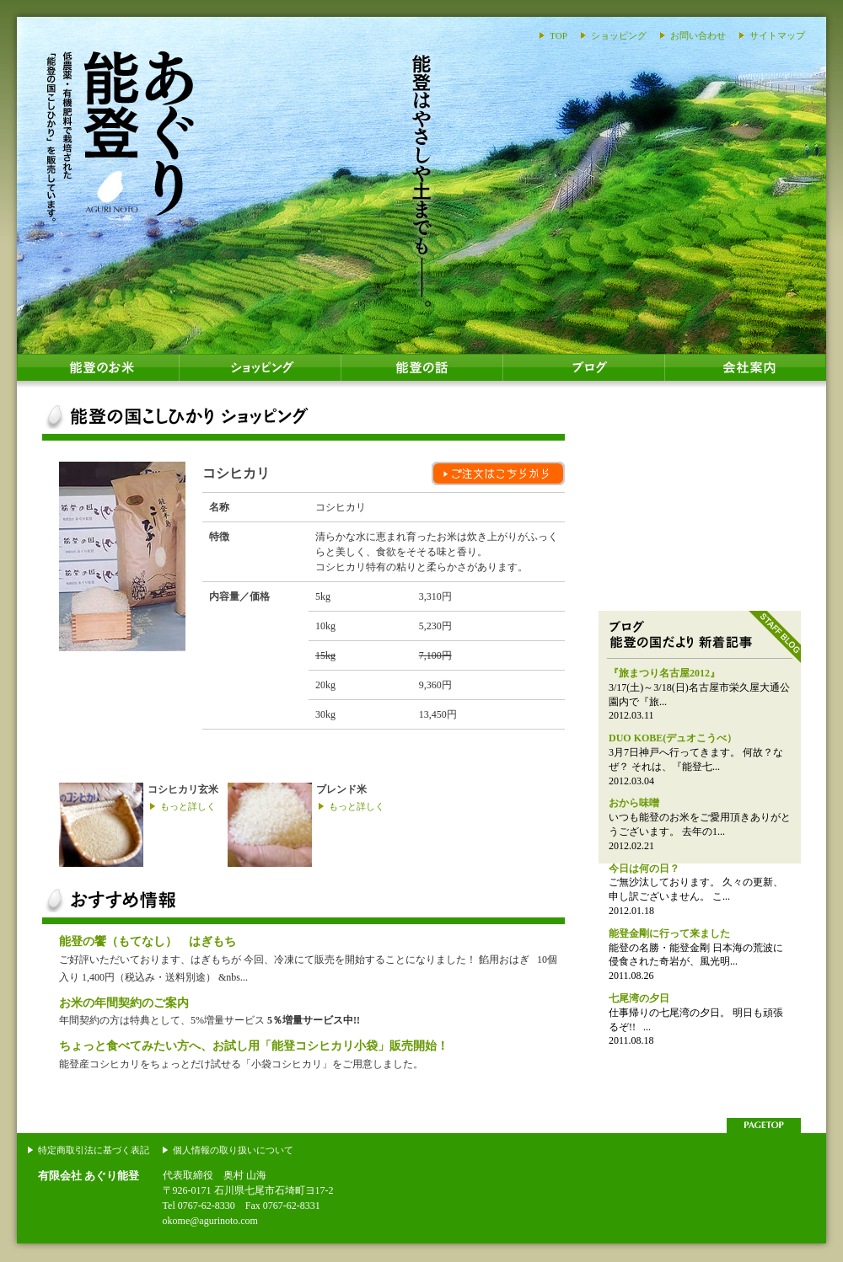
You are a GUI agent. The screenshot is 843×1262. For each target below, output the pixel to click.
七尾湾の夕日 (639, 998)
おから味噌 (634, 803)
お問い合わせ (698, 35)
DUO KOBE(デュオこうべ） (673, 738)
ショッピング (619, 35)
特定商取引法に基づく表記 (93, 1150)
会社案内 (745, 371)
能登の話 (421, 371)
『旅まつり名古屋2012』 (664, 673)
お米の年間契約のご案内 (124, 1002)
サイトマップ (777, 35)
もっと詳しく (188, 806)
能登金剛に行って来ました (669, 933)
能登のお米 (98, 371)
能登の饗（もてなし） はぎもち (147, 941)
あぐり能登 (120, 134)
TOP (558, 35)
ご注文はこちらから (498, 473)
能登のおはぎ (700, 501)
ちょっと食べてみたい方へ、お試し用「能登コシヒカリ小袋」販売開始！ (253, 1045)
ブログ (583, 371)
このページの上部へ (764, 1125)
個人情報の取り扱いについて (233, 1150)
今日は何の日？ (644, 868)
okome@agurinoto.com (210, 1221)
